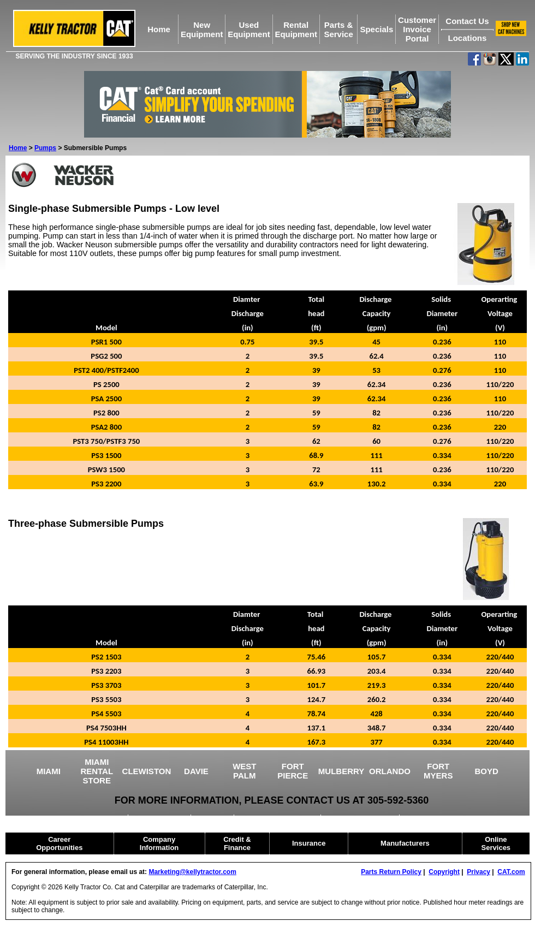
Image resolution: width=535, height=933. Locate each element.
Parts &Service (338, 29)
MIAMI (49, 771)
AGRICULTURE (159, 818)
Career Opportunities (59, 843)
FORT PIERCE (292, 771)
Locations (467, 38)
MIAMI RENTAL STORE (96, 771)
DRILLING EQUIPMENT (278, 818)
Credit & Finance (237, 843)
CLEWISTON (146, 771)
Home (158, 29)
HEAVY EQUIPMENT (361, 818)
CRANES (213, 818)
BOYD (486, 771)
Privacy (478, 872)
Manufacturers (405, 843)
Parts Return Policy (391, 872)
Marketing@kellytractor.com (192, 872)
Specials (376, 29)
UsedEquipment (249, 29)
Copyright (444, 872)
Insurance (308, 843)
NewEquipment (202, 29)
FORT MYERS (438, 771)
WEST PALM (244, 771)
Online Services (496, 843)
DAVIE (196, 771)
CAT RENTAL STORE (440, 818)
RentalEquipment (296, 29)
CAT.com (511, 872)
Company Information (159, 843)
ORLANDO (390, 771)
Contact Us (467, 21)
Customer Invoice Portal (417, 29)
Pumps (45, 148)
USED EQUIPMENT (91, 818)
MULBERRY (341, 771)
